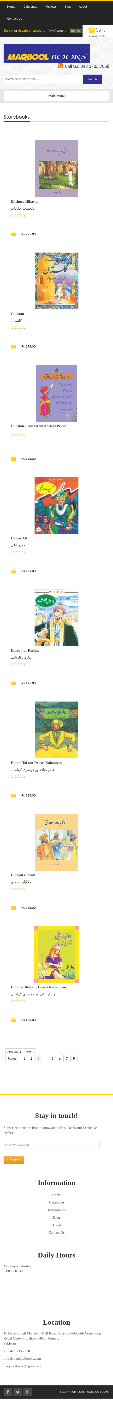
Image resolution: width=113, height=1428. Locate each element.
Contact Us (56, 1232)
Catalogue (56, 1202)
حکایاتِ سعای (21, 882)
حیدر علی (18, 545)
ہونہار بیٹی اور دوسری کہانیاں (34, 994)
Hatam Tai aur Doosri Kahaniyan (36, 763)
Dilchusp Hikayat (24, 201)
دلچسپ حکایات (23, 208)
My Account (57, 31)
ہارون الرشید (21, 657)
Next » (28, 1052)
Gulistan (17, 314)
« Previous (14, 1052)
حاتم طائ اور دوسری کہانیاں (33, 770)
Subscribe (14, 1160)
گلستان (16, 321)
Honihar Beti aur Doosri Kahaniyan (38, 987)
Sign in (8, 30)
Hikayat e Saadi (23, 875)
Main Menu (56, 97)
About (56, 1225)
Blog (56, 1217)
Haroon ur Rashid (25, 650)
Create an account (31, 30)
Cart (100, 29)
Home (56, 1195)
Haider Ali (19, 538)
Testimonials (56, 1210)
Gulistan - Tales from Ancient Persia (38, 426)
